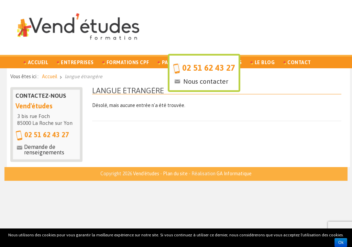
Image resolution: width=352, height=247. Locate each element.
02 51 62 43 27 (208, 67)
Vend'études (146, 173)
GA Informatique (234, 173)
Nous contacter (205, 81)
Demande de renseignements (44, 149)
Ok (340, 242)
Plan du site (175, 173)
